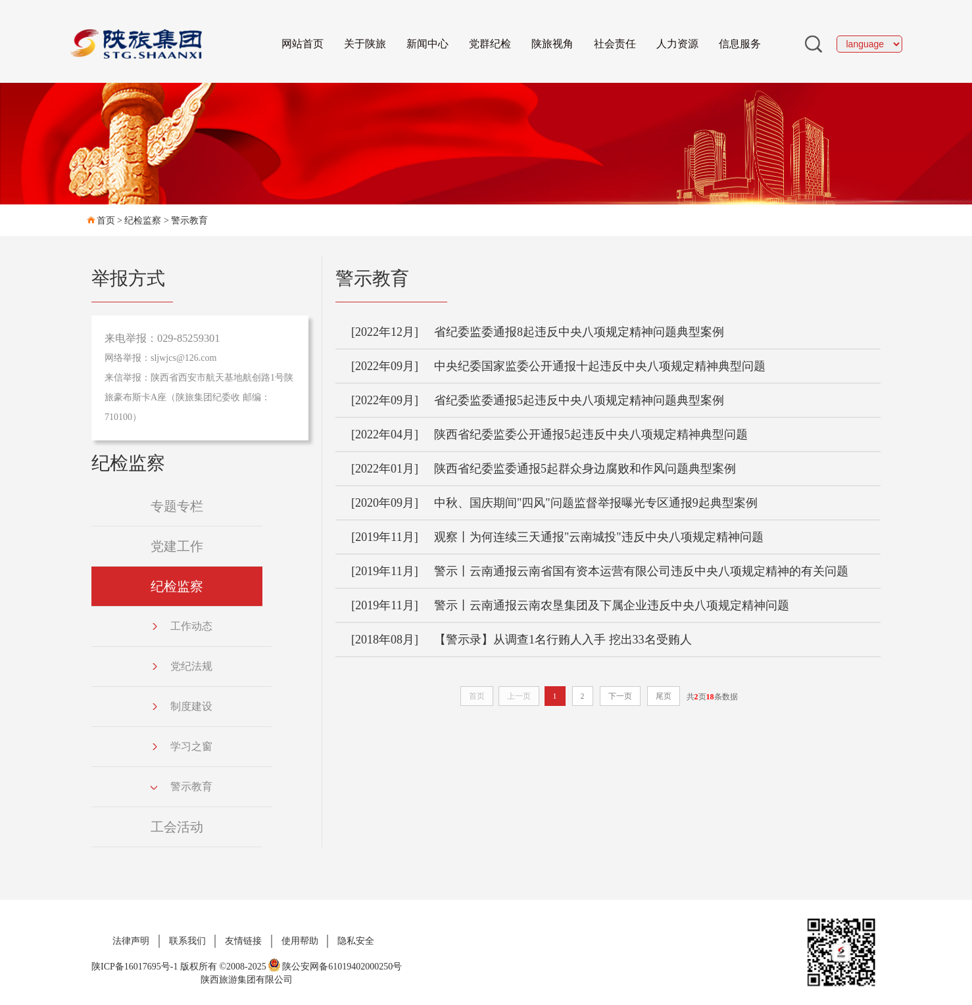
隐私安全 (355, 941)
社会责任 (615, 43)
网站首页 (302, 43)
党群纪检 (490, 43)
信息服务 (740, 43)
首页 (106, 220)
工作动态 (181, 626)
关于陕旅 (365, 43)
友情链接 (243, 941)
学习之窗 (181, 746)
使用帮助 (299, 941)
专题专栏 (177, 506)
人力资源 (677, 43)
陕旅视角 (552, 43)
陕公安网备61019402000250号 (335, 966)
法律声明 (130, 941)
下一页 (620, 696)
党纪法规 (181, 666)
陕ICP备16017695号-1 (134, 966)
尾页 (663, 696)
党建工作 (177, 546)
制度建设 (181, 706)
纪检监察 (142, 220)
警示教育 (189, 220)
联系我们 (187, 941)
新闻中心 (427, 43)
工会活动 (177, 827)
